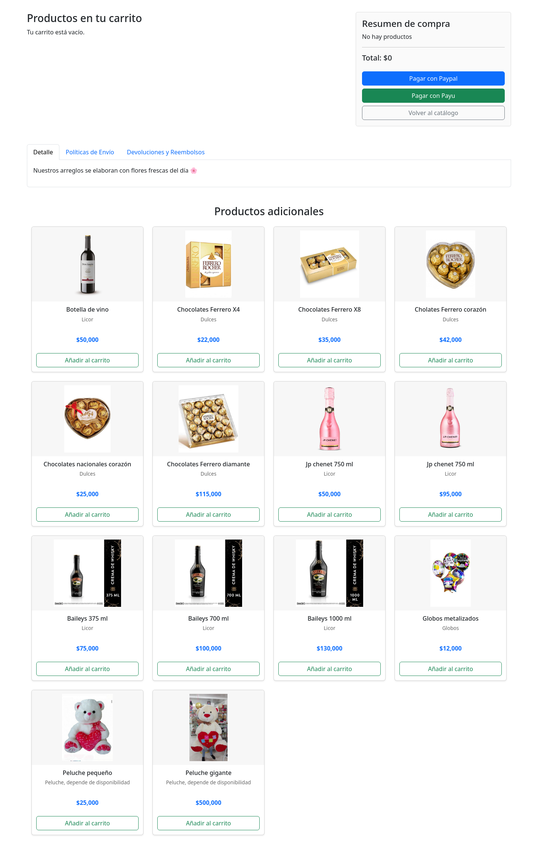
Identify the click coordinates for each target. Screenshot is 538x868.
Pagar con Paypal (433, 78)
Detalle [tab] (43, 152)
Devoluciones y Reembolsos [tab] (166, 152)
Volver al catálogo (433, 113)
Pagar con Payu (433, 96)
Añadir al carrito (87, 360)
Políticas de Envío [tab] (90, 152)
